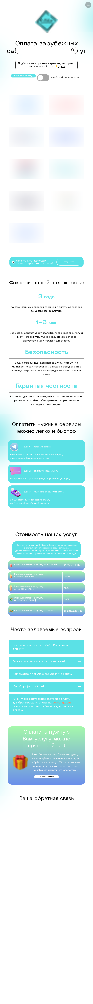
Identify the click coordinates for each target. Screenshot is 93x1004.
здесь (61, 66)
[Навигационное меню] (88, 5)
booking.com (61, 702)
